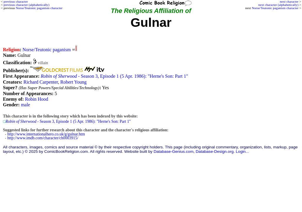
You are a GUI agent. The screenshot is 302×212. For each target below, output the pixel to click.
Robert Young (73, 82)
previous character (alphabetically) (26, 4)
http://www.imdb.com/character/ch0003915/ (42, 138)
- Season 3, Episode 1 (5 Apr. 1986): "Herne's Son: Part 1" (114, 76)
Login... (242, 151)
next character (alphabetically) (278, 4)
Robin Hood (36, 99)
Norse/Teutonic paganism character (275, 8)
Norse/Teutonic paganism (46, 49)
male (25, 104)
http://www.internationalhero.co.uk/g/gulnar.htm (46, 134)
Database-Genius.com (173, 151)
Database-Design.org (215, 151)
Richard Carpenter (40, 82)
